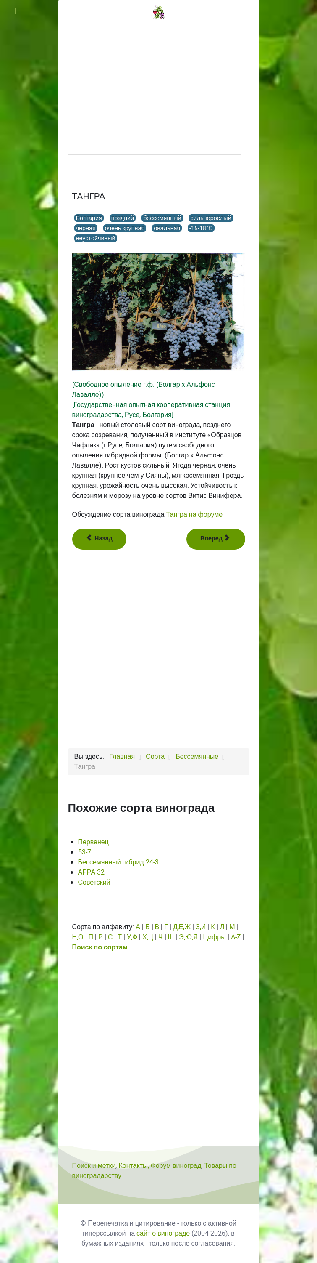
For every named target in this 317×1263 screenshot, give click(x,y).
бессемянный (162, 218)
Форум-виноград (176, 1165)
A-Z (236, 937)
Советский (94, 882)
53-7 (84, 852)
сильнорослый (211, 218)
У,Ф (132, 937)
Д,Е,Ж (182, 927)
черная (86, 228)
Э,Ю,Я (188, 937)
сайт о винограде (163, 1233)
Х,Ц (147, 937)
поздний (122, 218)
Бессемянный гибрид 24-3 (118, 862)
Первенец (93, 842)
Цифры (214, 937)
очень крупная (125, 228)
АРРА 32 (91, 872)
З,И (201, 927)
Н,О (78, 937)
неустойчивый (95, 238)
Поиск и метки (94, 1165)
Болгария (89, 218)
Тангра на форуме (194, 514)
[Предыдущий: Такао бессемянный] (99, 539)
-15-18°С (200, 228)
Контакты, (134, 1165)
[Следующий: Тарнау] (215, 539)
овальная (167, 228)
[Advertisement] (154, 94)
